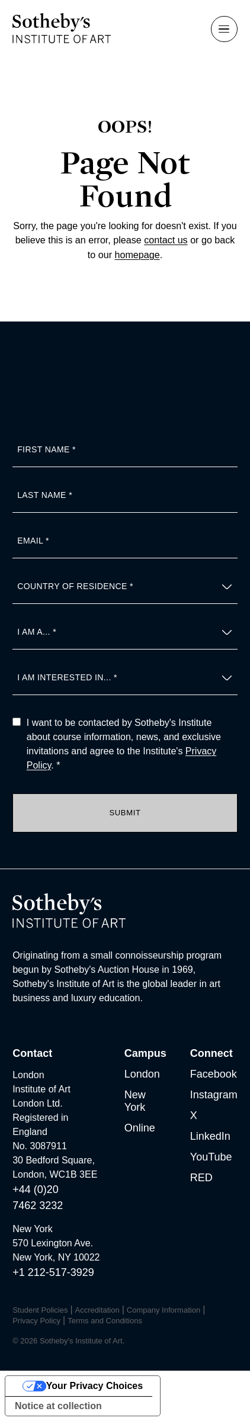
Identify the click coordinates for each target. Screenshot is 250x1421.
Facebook (213, 1074)
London (142, 1074)
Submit (124, 812)
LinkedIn (210, 1136)
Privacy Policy (36, 1320)
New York (135, 1101)
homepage (137, 254)
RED (201, 1178)
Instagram (214, 1095)
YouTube (211, 1157)
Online (139, 1128)
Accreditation (97, 1310)
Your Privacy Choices (94, 1386)
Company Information (163, 1310)
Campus (145, 1053)
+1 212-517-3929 (53, 1272)
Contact (32, 1053)
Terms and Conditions (105, 1320)
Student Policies (40, 1310)
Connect (211, 1053)
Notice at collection (58, 1406)
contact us (165, 239)
